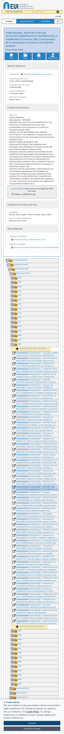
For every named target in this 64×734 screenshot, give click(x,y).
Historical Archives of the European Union (28, 239)
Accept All (32, 723)
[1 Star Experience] (33, 11)
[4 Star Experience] (41, 11)
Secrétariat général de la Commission (36, 74)
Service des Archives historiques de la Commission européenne (36, 247)
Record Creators (26, 21)
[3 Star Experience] (38, 11)
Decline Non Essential (32, 729)
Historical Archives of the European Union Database (25, 6)
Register (20, 189)
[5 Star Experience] (44, 11)
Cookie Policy (32, 711)
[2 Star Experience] (36, 11)
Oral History (45, 21)
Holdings (9, 21)
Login (58, 16)
